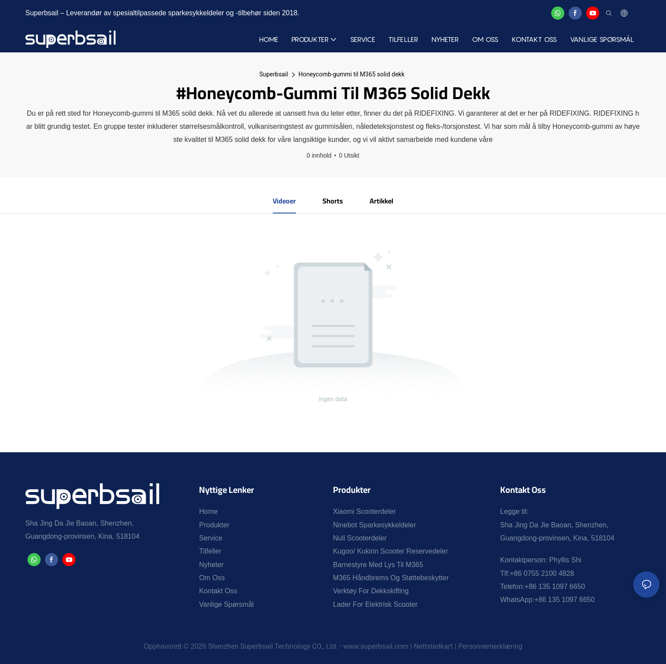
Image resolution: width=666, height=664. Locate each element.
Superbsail (273, 74)
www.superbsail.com (375, 646)
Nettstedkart (433, 646)
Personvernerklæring (490, 646)
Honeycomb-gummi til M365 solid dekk (352, 74)
